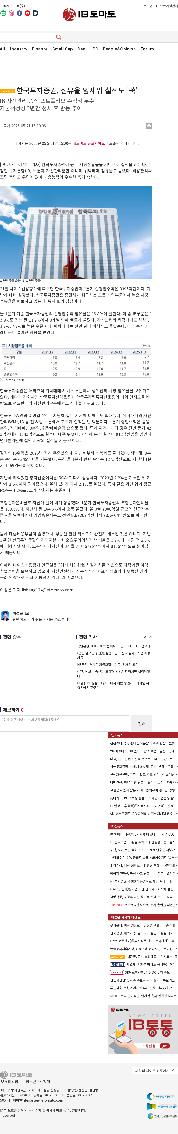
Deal (82, 49)
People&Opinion (119, 49)
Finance (40, 49)
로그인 (148, 5)
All (2, 49)
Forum (147, 49)
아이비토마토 (89, 14)
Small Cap (62, 49)
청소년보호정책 (38, 1081)
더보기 (148, 637)
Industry (18, 49)
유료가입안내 (169, 5)
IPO (94, 49)
